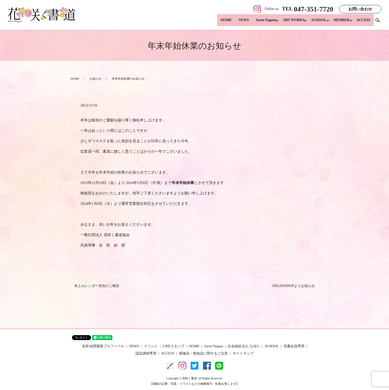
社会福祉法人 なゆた (244, 346)
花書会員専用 (294, 346)
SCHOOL (315, 22)
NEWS (237, 22)
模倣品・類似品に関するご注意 (203, 353)
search (379, 22)
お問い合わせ (360, 9)
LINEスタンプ (174, 346)
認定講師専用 (145, 353)
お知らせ (95, 78)
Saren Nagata (260, 22)
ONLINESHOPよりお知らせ (293, 286)
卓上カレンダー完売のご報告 (96, 286)
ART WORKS (289, 22)
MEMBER (340, 22)
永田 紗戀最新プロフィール (103, 346)
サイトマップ (243, 353)
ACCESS (363, 22)
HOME (220, 22)
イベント (151, 346)
